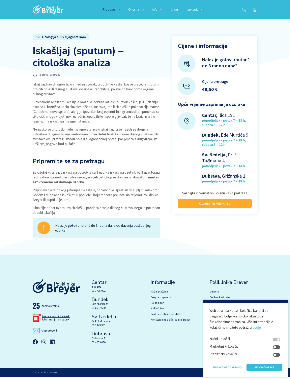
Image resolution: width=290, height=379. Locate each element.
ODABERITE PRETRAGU (214, 205)
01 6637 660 (99, 309)
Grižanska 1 (98, 340)
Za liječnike (157, 310)
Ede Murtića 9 (100, 305)
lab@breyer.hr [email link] (50, 332)
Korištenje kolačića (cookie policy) (171, 321)
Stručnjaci (215, 304)
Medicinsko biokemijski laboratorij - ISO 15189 (56, 319)
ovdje (257, 338)
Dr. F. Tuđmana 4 (101, 322)
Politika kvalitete (220, 299)
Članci (178, 10)
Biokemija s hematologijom (226, 310)
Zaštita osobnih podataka (166, 315)
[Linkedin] (52, 343)
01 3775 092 (99, 292)
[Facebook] (35, 343)
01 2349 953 (99, 327)
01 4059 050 (99, 344)
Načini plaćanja (159, 293)
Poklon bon (157, 304)
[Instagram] (43, 343)
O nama (214, 293)
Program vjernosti (161, 299)
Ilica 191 (96, 288)
